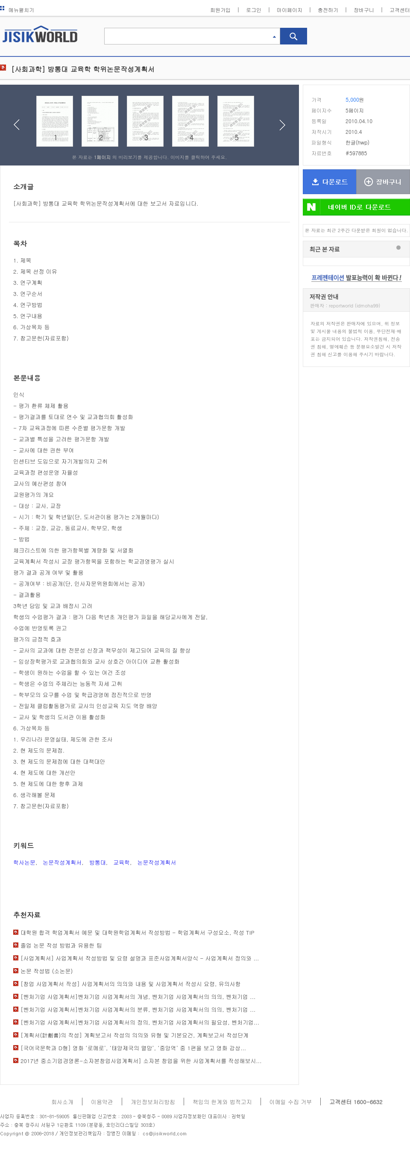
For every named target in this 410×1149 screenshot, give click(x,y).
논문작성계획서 (62, 862)
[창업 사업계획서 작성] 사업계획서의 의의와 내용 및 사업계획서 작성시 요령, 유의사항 (130, 984)
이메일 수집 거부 (290, 1102)
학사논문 (24, 862)
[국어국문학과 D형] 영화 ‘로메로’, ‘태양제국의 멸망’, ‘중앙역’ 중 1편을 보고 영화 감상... (133, 1048)
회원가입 (220, 9)
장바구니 (364, 9)
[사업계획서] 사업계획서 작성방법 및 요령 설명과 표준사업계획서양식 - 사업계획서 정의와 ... (139, 958)
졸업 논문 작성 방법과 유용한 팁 (61, 945)
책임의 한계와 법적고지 (222, 1102)
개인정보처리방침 (153, 1102)
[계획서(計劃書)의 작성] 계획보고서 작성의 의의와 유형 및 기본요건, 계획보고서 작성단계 (134, 1035)
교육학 (121, 862)
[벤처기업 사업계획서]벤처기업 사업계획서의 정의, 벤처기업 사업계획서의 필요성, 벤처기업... (139, 1022)
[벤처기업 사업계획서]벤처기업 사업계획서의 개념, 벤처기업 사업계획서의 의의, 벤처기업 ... (137, 996)
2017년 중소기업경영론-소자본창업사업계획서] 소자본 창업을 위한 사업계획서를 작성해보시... (140, 1061)
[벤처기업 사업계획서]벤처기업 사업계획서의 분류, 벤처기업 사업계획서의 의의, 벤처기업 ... (137, 1009)
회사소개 (62, 1102)
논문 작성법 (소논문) (46, 971)
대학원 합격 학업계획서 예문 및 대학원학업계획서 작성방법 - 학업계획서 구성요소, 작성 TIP (137, 932)
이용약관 (102, 1102)
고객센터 (400, 9)
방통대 (97, 862)
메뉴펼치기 (17, 9)
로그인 (253, 9)
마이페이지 (289, 9)
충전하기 (328, 9)
